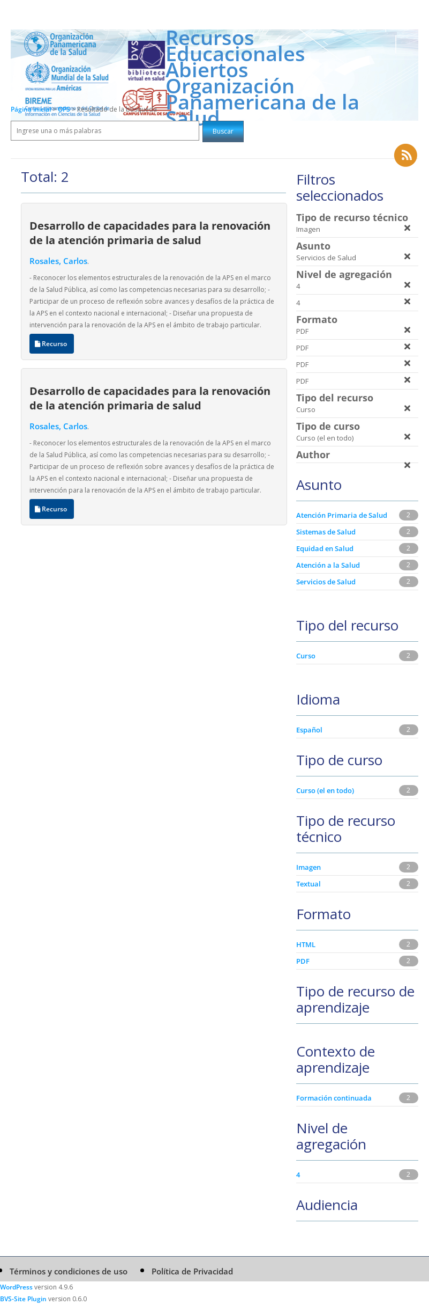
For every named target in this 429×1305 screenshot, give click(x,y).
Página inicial (31, 109)
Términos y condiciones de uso (68, 1271)
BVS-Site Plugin (23, 1298)
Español (309, 730)
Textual (308, 884)
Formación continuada (334, 1098)
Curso (305, 656)
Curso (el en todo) (325, 790)
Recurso (52, 343)
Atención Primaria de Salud (341, 515)
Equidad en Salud (324, 548)
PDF (303, 961)
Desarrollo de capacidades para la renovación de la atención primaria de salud (149, 232)
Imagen (308, 867)
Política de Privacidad (192, 1271)
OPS (65, 109)
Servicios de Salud (326, 581)
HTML (305, 944)
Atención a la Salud (328, 565)
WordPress (16, 1287)
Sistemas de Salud (326, 532)
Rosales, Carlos (58, 260)
